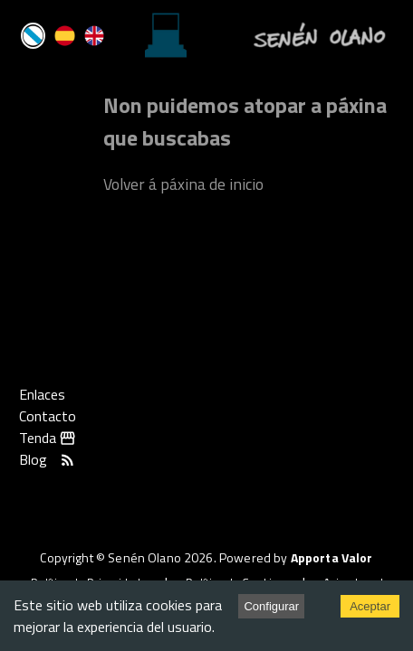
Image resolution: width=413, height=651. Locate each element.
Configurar (271, 606)
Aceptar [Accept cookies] (370, 606)
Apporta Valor (332, 557)
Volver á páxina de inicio (183, 184)
